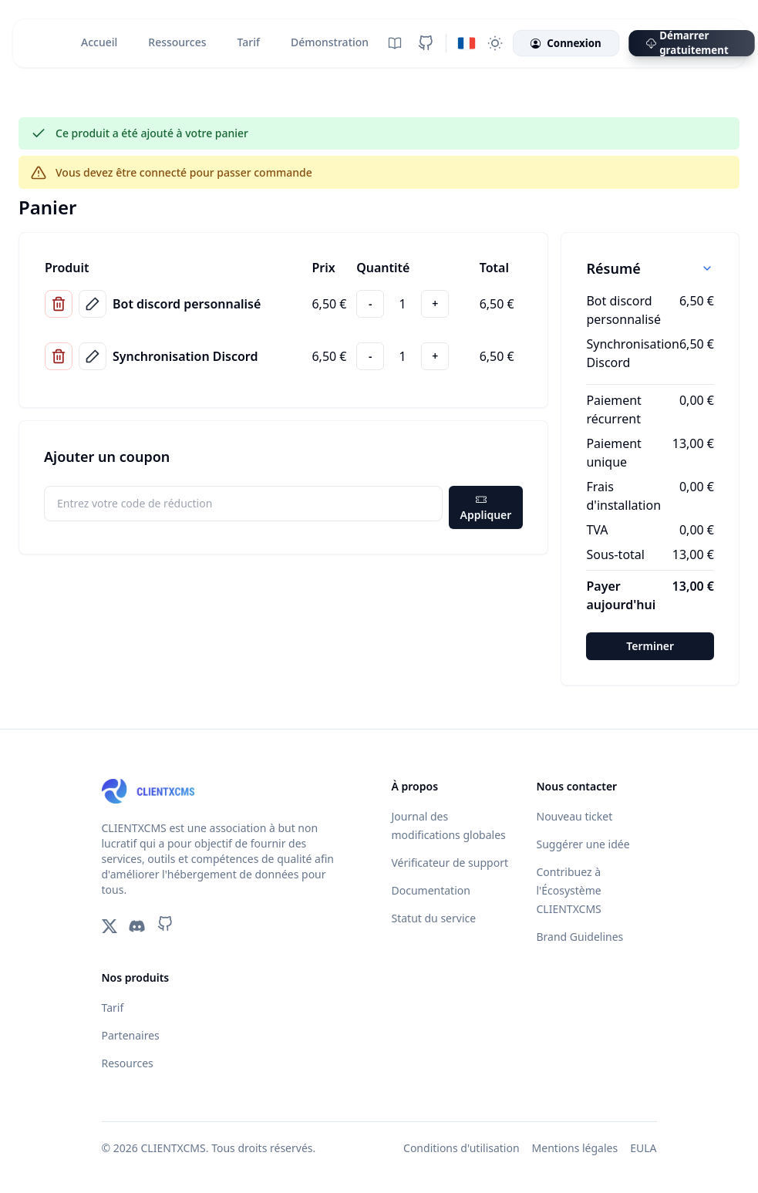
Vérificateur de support (450, 862)
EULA (643, 1148)
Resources (127, 1063)
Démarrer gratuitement (687, 43)
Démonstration (330, 42)
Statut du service (434, 918)
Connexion (566, 43)
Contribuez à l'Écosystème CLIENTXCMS (569, 890)
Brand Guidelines (580, 936)
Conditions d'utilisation (461, 1148)
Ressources (177, 42)
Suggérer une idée (583, 844)
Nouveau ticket (575, 816)
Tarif (248, 42)
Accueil (99, 42)
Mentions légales (575, 1148)
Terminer (650, 646)
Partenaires (131, 1035)
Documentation (431, 890)
